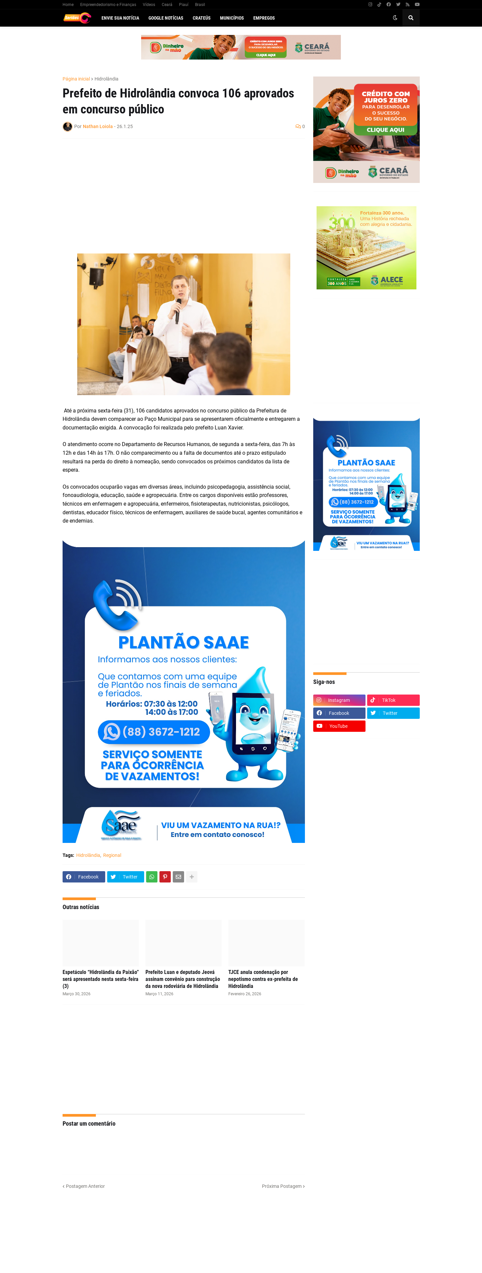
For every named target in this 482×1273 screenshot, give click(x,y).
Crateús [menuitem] (202, 18)
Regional (112, 855)
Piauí (183, 4)
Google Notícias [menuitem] (165, 18)
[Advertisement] (177, 192)
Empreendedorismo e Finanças (108, 4)
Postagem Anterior (85, 1186)
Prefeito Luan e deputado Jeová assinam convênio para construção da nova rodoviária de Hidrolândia (182, 979)
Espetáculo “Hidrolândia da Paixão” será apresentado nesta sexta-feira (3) (101, 979)
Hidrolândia (107, 79)
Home (68, 4)
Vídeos (149, 4)
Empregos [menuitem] (264, 18)
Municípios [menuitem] (232, 18)
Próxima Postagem (282, 1186)
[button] (395, 18)
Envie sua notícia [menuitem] (120, 18)
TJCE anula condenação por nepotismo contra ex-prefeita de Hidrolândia (263, 979)
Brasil (200, 4)
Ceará (167, 4)
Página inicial (76, 79)
